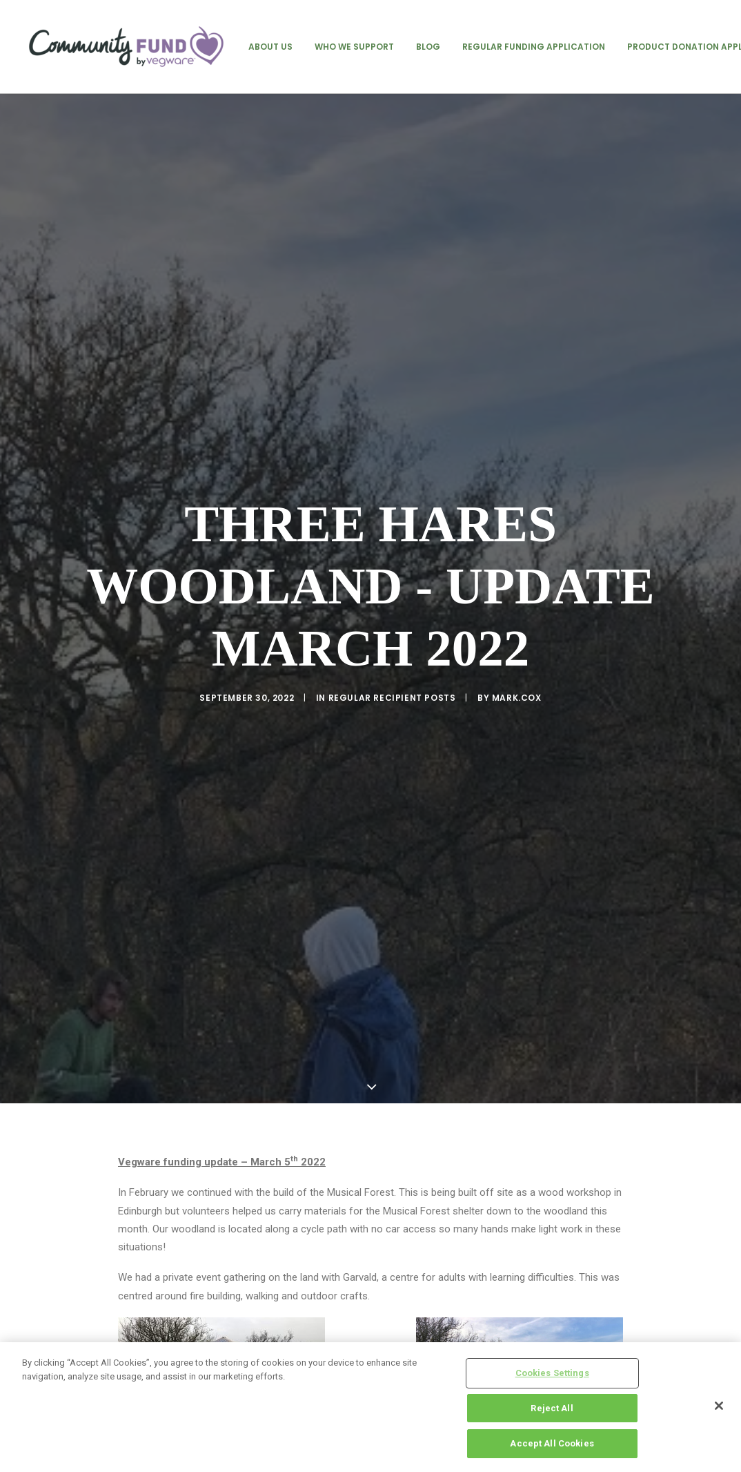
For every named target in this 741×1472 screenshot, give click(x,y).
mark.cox (517, 620)
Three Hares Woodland (369, 1216)
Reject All (552, 1408)
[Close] (719, 1406)
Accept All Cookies (551, 1443)
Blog (428, 46)
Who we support (354, 46)
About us (270, 46)
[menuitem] (270, 46)
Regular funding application (533, 46)
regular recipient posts (392, 620)
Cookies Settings (552, 1373)
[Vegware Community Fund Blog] (126, 47)
